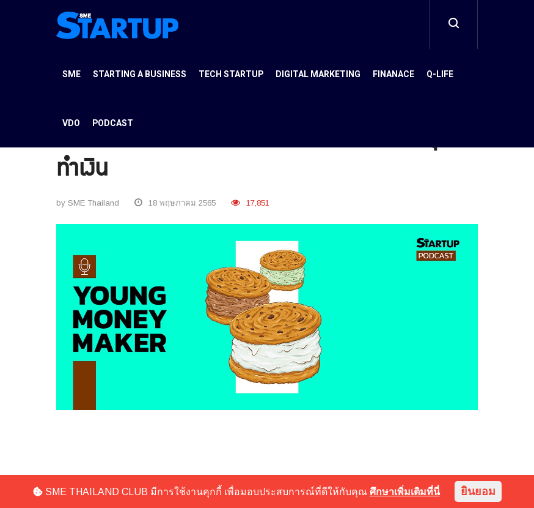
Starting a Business (139, 74)
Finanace (393, 74)
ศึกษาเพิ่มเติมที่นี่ (405, 492)
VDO (71, 123)
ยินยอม (478, 491)
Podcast (112, 123)
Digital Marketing (318, 74)
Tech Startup (231, 74)
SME (71, 74)
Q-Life (439, 74)
